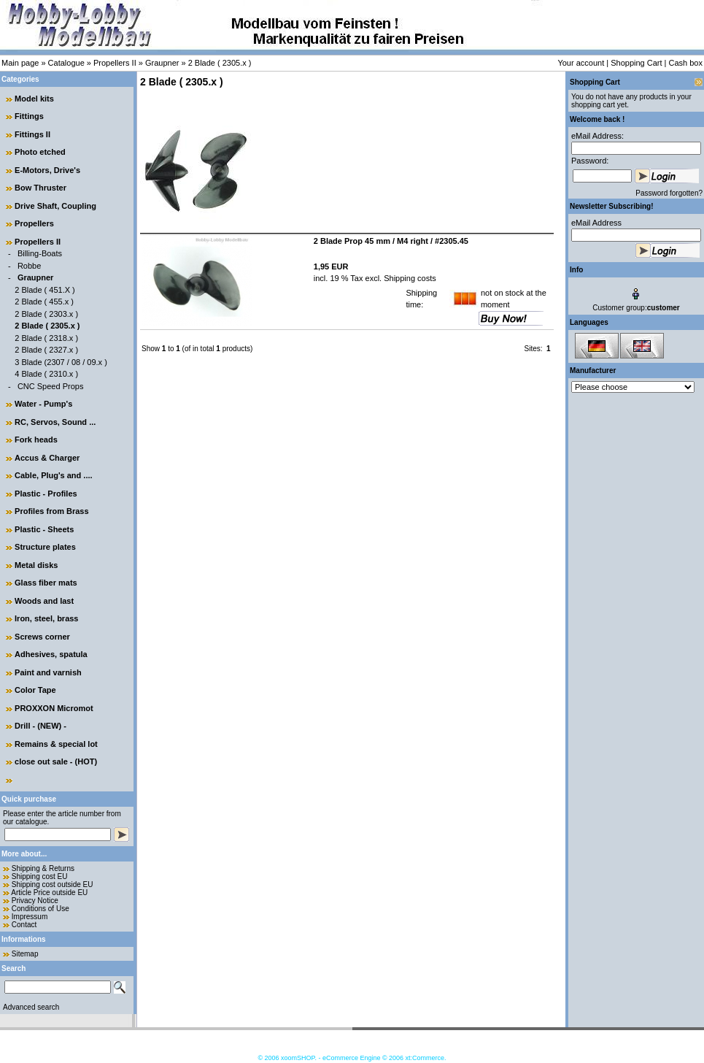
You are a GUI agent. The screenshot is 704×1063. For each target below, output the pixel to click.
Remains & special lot (56, 744)
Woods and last (44, 600)
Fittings (29, 116)
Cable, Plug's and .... (54, 475)
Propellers (34, 223)
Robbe (29, 265)
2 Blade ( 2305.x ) (220, 62)
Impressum (29, 917)
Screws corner (42, 636)
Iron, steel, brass (46, 618)
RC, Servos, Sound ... (55, 422)
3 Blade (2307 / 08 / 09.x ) (61, 362)
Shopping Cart (636, 62)
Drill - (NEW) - (40, 725)
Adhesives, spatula (51, 654)
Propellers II (114, 62)
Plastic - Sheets (44, 529)
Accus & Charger (47, 457)
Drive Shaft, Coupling (55, 206)
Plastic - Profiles (46, 493)
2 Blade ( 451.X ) (45, 289)
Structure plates (45, 546)
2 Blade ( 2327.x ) (46, 349)
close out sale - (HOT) (56, 761)
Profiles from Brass (51, 511)
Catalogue (66, 62)
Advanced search (31, 1007)
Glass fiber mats (46, 582)
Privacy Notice (35, 901)
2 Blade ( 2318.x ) (46, 338)
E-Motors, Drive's (47, 170)
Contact (24, 925)
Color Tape (35, 690)
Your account (580, 62)
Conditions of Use (40, 909)
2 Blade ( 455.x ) (44, 301)
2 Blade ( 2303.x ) (46, 314)
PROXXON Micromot (54, 708)
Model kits (34, 98)
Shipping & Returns (43, 868)
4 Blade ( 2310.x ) (46, 373)
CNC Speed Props (51, 386)
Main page (20, 62)
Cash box (686, 62)
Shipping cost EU (40, 876)
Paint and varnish (48, 672)
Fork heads (36, 439)
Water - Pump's (43, 403)
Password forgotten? (669, 193)
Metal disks (36, 565)
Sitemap (25, 954)
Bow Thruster (40, 187)
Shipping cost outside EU (52, 884)
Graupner (162, 62)
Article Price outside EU (49, 893)
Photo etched (40, 151)
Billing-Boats (40, 253)
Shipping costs (409, 278)
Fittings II (32, 134)
